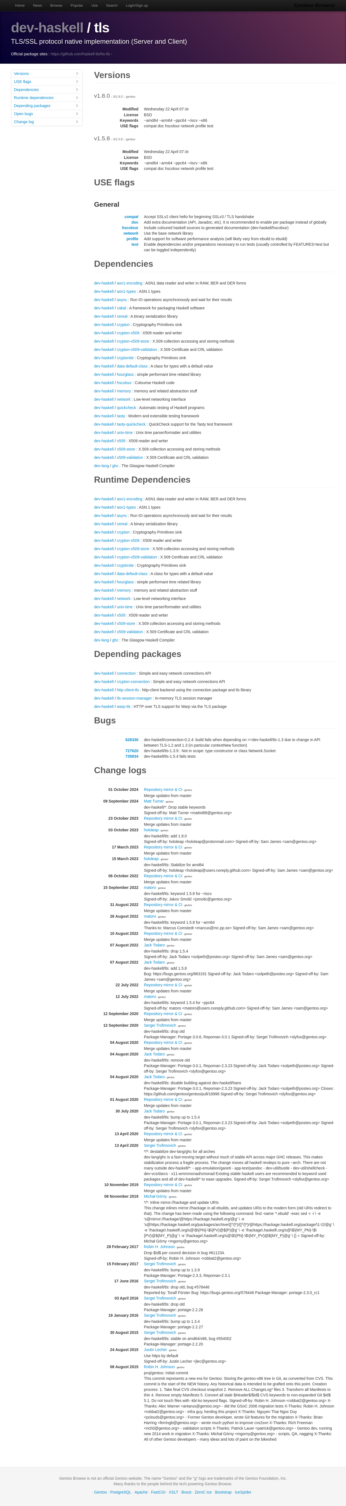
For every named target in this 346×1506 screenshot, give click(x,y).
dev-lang (101, 466)
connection (126, 673)
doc (135, 222)
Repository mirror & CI (163, 789)
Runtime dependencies (46, 97)
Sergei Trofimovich (160, 1025)
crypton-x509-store (133, 341)
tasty (121, 416)
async (122, 299)
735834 (132, 756)
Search (111, 5)
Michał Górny (155, 1196)
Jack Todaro (154, 945)
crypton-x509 (128, 333)
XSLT (173, 1492)
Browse (56, 5)
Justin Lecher (155, 1349)
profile (133, 239)
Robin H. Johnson (159, 1246)
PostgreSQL (120, 1492)
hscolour (130, 228)
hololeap (151, 830)
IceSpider (243, 1492)
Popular (77, 5)
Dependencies (46, 89)
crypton (123, 324)
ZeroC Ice (203, 1492)
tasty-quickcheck (131, 424)
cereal (122, 316)
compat (132, 216)
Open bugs (46, 113)
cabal (121, 308)
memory (124, 391)
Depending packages (46, 105)
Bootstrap (223, 1492)
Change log (46, 121)
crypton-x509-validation (137, 349)
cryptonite (125, 358)
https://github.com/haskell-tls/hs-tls (80, 54)
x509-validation (130, 457)
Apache (141, 1492)
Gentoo (100, 1492)
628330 (132, 740)
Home (20, 5)
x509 (121, 441)
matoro (150, 887)
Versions (46, 73)
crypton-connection (133, 681)
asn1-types (126, 291)
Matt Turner (154, 801)
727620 (132, 751)
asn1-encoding (129, 283)
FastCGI (158, 1492)
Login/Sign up (137, 5)
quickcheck (126, 407)
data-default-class (132, 366)
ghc (115, 466)
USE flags (46, 81)
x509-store (126, 449)
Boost (186, 1492)
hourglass (125, 374)
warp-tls (123, 706)
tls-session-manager (134, 698)
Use (94, 5)
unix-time (125, 432)
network (131, 233)
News (37, 5)
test (135, 244)
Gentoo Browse (314, 5)
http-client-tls (128, 690)
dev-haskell (47, 27)
